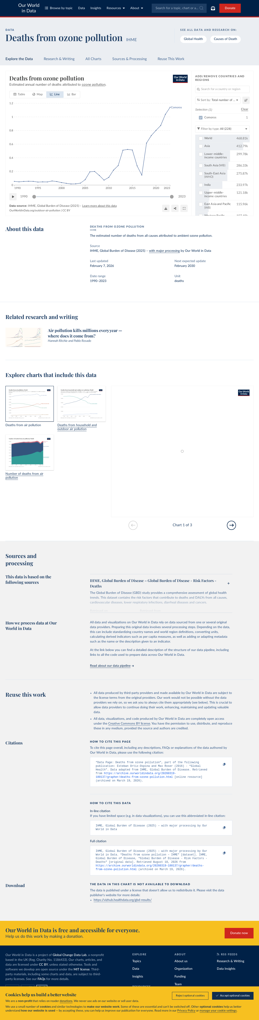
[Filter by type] (222, 129)
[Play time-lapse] (13, 196)
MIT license (82, 976)
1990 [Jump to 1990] (24, 196)
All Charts (93, 59)
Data (81, 8)
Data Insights (226, 975)
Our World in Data (28, 8)
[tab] (19, 94)
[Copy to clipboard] (219, 764)
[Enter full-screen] (184, 208)
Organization (183, 975)
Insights (95, 8)
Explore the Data (19, 59)
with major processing (164, 250)
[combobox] (179, 8)
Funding (180, 983)
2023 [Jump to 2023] (182, 196)
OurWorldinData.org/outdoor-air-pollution (34, 210)
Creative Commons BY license (129, 723)
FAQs (41, 985)
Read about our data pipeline (112, 665)
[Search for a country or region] (222, 89)
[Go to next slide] (231, 525)
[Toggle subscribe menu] (213, 8)
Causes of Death (225, 39)
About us (180, 967)
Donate (230, 8)
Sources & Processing (129, 59)
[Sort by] (218, 100)
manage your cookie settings (218, 1010)
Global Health (193, 39)
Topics (136, 967)
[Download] (165, 208)
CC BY (66, 210)
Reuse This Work (171, 59)
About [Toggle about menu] (136, 8)
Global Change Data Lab (70, 961)
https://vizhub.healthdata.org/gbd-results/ (123, 906)
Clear (244, 109)
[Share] (175, 208)
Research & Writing (59, 59)
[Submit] (201, 8)
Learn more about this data (99, 206)
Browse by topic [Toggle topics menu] (59, 8)
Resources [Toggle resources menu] (116, 8)
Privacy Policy (186, 1010)
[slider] (34, 196)
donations (66, 1001)
